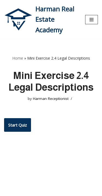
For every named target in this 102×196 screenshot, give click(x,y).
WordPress (53, 190)
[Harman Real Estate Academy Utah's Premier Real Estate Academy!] (40, 19)
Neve (9, 190)
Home (17, 58)
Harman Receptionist (51, 98)
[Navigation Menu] (91, 19)
